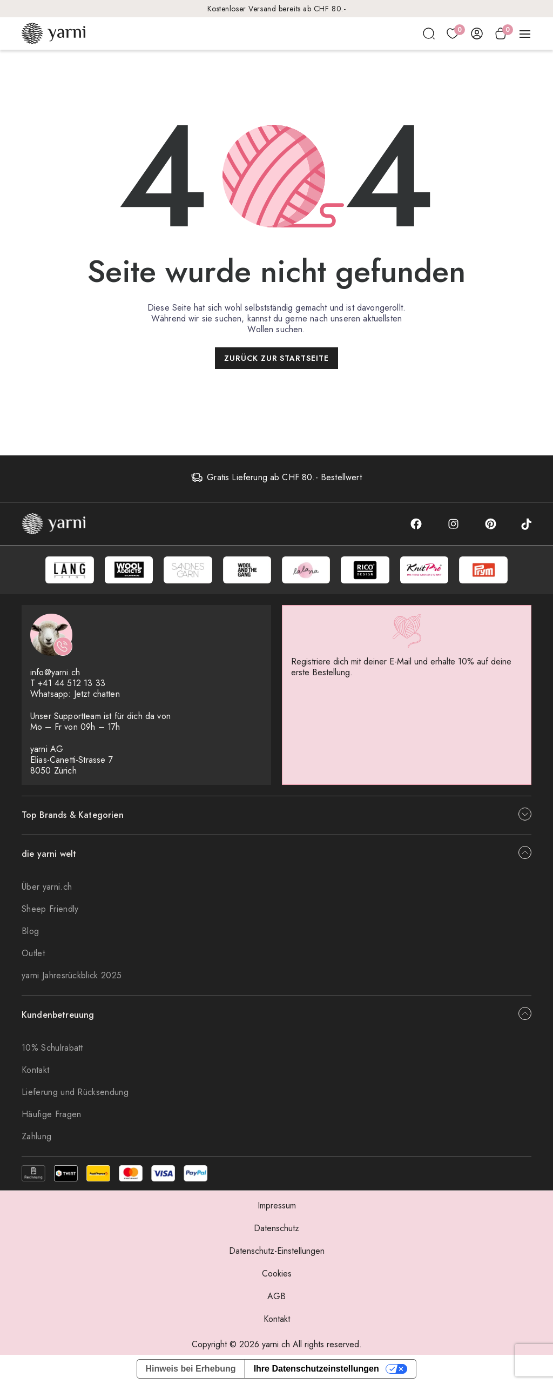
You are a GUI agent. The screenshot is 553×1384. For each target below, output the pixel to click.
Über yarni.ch (47, 888)
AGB (276, 1297)
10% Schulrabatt (52, 1049)
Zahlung (36, 1137)
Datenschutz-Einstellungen (277, 1252)
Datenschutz (276, 1229)
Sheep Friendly (50, 910)
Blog (30, 932)
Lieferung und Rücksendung (75, 1093)
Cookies (277, 1274)
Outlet (33, 954)
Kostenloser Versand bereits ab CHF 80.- (276, 8)
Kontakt (35, 1071)
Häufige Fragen (51, 1115)
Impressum (277, 1206)
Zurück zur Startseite (276, 358)
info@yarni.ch (55, 673)
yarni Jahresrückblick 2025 (72, 976)
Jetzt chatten (97, 695)
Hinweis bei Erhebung (191, 1369)
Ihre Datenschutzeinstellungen (316, 1369)
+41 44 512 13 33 (71, 684)
